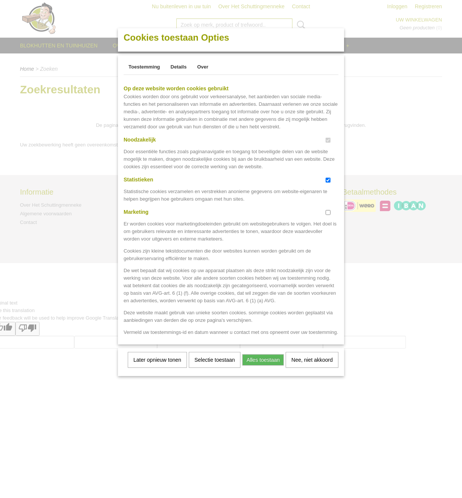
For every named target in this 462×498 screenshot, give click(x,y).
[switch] (328, 140)
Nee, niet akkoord (312, 360)
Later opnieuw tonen (157, 360)
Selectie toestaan (214, 360)
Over (202, 67)
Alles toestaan (263, 360)
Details (179, 67)
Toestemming (144, 67)
